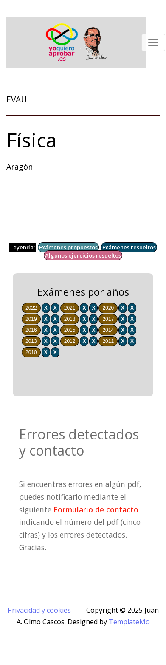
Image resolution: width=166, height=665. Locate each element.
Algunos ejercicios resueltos (83, 255)
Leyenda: (22, 247)
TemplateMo (129, 621)
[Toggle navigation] (153, 42)
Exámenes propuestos (68, 247)
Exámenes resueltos (129, 247)
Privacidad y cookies (39, 610)
